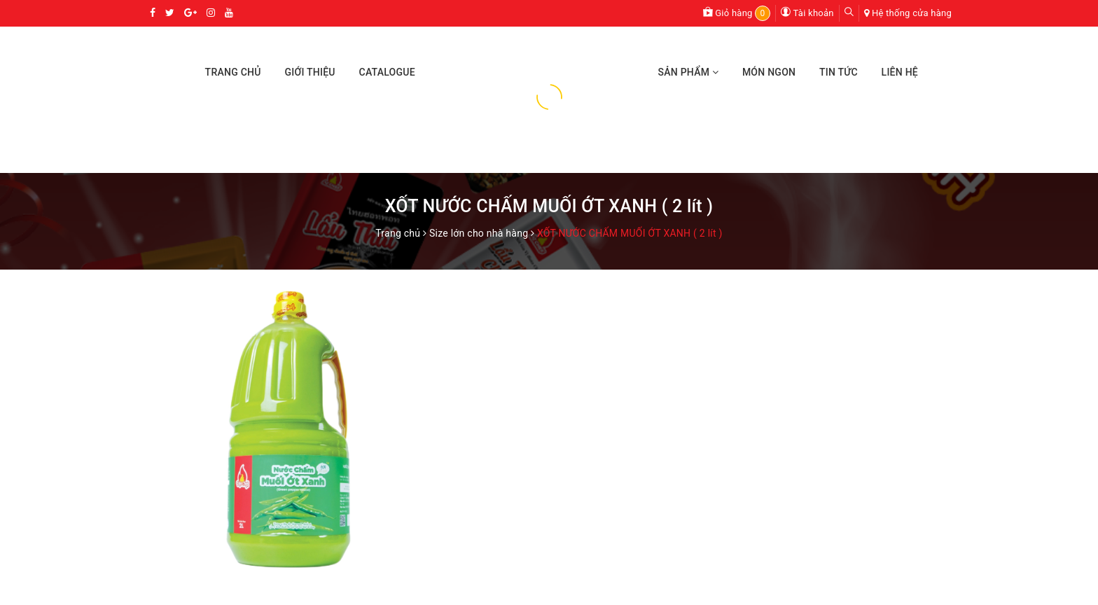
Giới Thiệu (309, 72)
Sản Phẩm (688, 72)
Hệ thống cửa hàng (912, 13)
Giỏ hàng (737, 13)
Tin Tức (838, 72)
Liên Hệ (900, 72)
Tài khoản (807, 13)
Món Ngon (768, 72)
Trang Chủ (233, 72)
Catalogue (387, 72)
